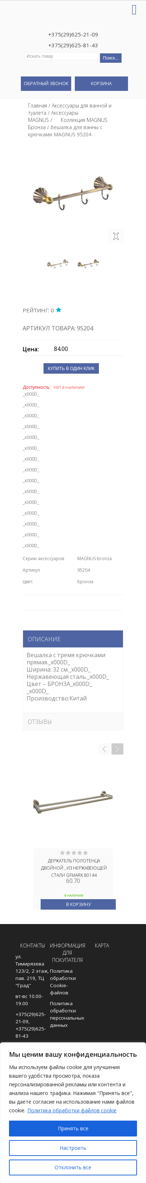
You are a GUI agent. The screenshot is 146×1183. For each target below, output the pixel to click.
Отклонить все (73, 1167)
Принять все (73, 1128)
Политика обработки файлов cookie (72, 1110)
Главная (37, 105)
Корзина (101, 83)
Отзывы (40, 722)
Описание (44, 639)
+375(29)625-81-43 (73, 45)
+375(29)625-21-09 (73, 34)
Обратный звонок (46, 83)
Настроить (73, 1147)
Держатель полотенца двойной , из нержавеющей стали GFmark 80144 (74, 867)
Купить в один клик (71, 368)
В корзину (78, 904)
